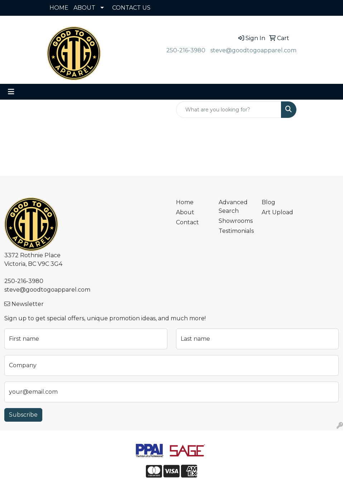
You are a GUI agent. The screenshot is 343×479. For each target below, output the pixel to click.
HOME (58, 7)
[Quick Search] (228, 109)
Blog (268, 202)
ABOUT (84, 7)
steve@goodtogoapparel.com (253, 50)
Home (185, 202)
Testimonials (236, 230)
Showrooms (236, 220)
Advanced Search (233, 206)
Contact (187, 222)
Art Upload (277, 212)
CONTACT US (131, 7)
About (185, 212)
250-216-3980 (185, 50)
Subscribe (23, 414)
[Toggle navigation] (11, 92)
